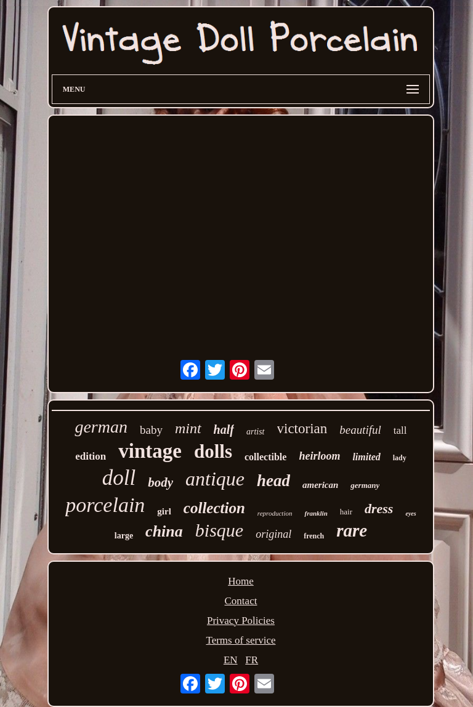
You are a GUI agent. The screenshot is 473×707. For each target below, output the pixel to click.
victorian (302, 428)
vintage (150, 451)
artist (255, 431)
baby (151, 429)
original (273, 534)
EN (231, 660)
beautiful (360, 429)
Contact (241, 601)
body (160, 482)
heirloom (319, 456)
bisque (219, 530)
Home (241, 581)
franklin (315, 513)
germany (364, 485)
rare (351, 530)
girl (164, 511)
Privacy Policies (241, 620)
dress (379, 508)
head (273, 480)
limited (366, 457)
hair (346, 511)
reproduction (275, 513)
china (164, 531)
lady (399, 457)
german (101, 426)
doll (118, 478)
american (320, 485)
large (124, 535)
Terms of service (240, 640)
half (224, 429)
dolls (213, 451)
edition (90, 456)
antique (215, 479)
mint (188, 428)
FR (251, 660)
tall (400, 430)
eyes (410, 513)
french (314, 536)
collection (214, 508)
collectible (265, 457)
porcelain (105, 504)
